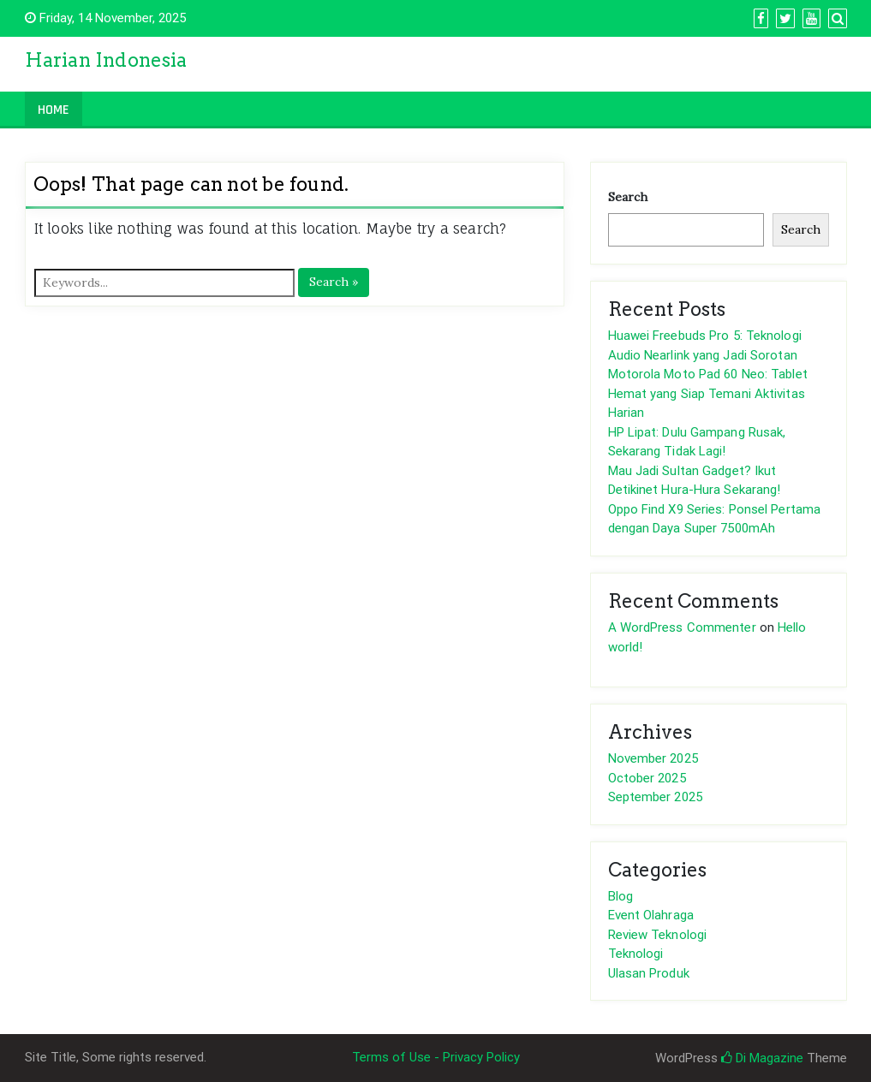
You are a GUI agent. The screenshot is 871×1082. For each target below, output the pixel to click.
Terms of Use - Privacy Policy (436, 1057)
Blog (620, 896)
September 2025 (655, 797)
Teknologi (636, 953)
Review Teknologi (657, 934)
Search (627, 197)
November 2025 (653, 758)
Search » (333, 281)
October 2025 (647, 778)
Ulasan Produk (648, 973)
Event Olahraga (651, 915)
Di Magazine (762, 1058)
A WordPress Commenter (682, 627)
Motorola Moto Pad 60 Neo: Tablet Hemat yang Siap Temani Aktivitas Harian (708, 393)
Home (53, 110)
